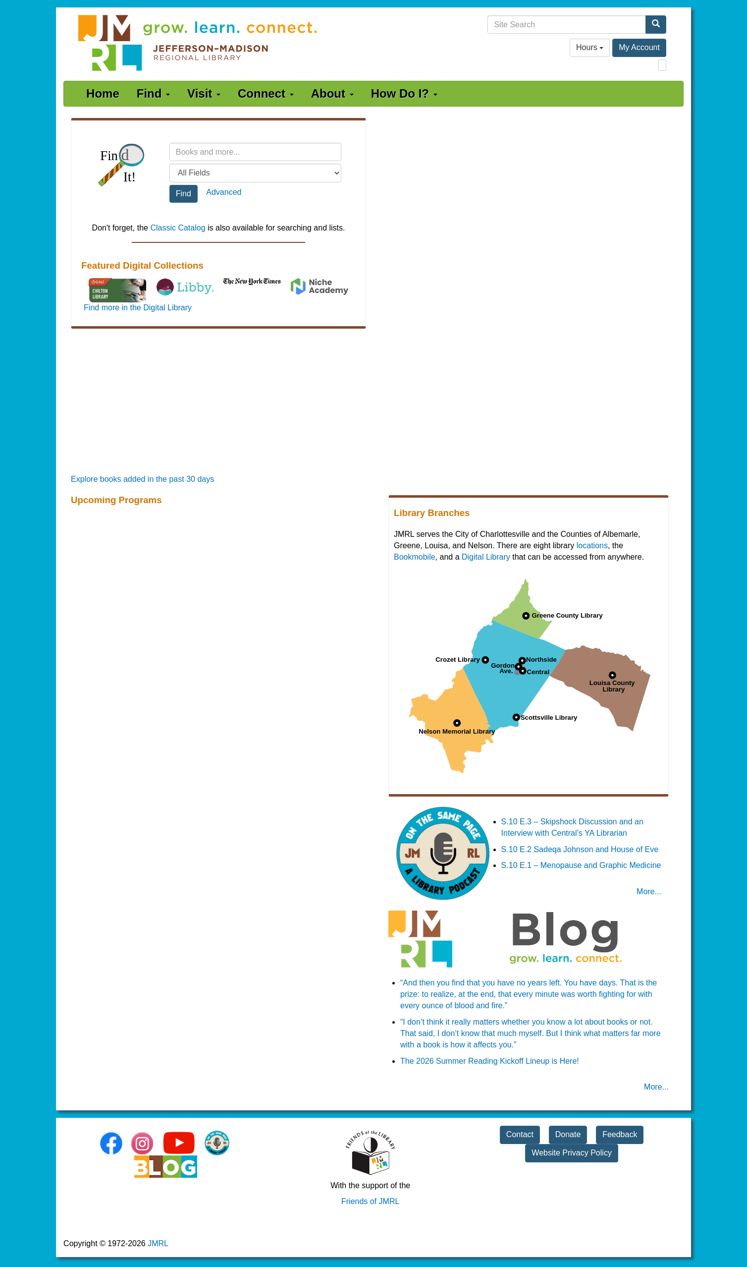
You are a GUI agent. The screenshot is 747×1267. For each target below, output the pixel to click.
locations (592, 545)
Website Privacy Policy (572, 1153)
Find (153, 93)
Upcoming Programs (116, 500)
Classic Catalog (177, 228)
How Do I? (404, 93)
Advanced (223, 192)
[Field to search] (255, 173)
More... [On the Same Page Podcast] (649, 891)
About (332, 93)
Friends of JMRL (370, 1201)
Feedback (619, 1134)
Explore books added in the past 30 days (142, 479)
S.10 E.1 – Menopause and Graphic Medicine (581, 865)
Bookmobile (414, 557)
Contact (520, 1134)
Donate (568, 1134)
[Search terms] (255, 152)
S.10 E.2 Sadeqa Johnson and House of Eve (580, 849)
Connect (266, 93)
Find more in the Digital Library (138, 307)
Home (102, 93)
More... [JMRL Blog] (656, 1087)
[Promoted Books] (373, 403)
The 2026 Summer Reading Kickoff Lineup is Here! (489, 1061)
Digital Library (486, 557)
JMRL (158, 1243)
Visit (203, 93)
